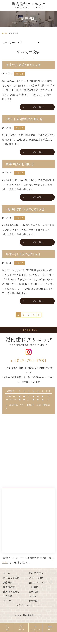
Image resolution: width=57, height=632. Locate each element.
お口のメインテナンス (41, 582)
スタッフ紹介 (36, 577)
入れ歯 (32, 596)
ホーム (6, 573)
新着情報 (33, 600)
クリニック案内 (11, 577)
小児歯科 (7, 596)
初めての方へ (36, 573)
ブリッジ (7, 600)
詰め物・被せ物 (11, 591)
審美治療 (33, 591)
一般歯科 (33, 587)
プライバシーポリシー (28, 605)
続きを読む (38, 107)
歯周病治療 (9, 587)
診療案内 (7, 582)
